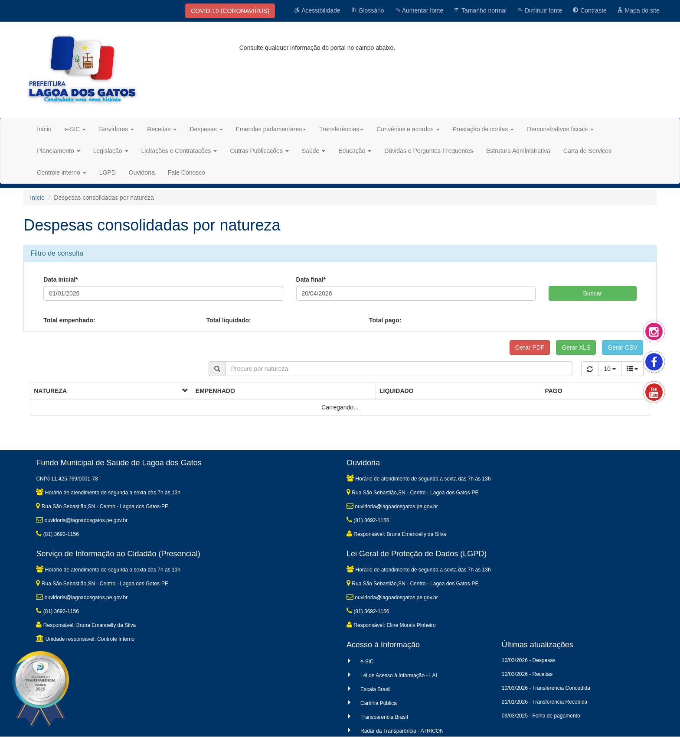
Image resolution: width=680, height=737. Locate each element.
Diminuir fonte (539, 10)
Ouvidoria (142, 172)
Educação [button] (354, 150)
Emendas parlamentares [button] (271, 129)
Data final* (311, 279)
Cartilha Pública (378, 703)
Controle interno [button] (61, 172)
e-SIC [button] (75, 129)
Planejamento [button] (58, 150)
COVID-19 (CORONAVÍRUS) (230, 10)
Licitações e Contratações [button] (179, 150)
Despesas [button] (206, 129)
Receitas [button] (162, 129)
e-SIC (367, 662)
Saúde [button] (313, 150)
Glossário (367, 10)
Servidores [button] (116, 129)
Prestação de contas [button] (483, 129)
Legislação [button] (110, 150)
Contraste (589, 10)
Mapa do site (638, 10)
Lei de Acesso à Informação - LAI (398, 675)
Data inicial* (60, 279)
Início (44, 129)
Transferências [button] (341, 129)
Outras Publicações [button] (259, 150)
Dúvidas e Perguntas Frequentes (428, 150)
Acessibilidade (317, 10)
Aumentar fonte (419, 10)
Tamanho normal (480, 10)
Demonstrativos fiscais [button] (560, 129)
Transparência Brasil (384, 717)
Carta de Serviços (587, 150)
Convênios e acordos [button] (407, 129)
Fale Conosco (186, 172)
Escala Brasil (375, 689)
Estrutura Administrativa (518, 150)
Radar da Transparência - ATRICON (402, 731)
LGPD (107, 172)
